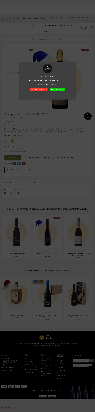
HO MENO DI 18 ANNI (38, 90)
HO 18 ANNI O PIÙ (57, 90)
